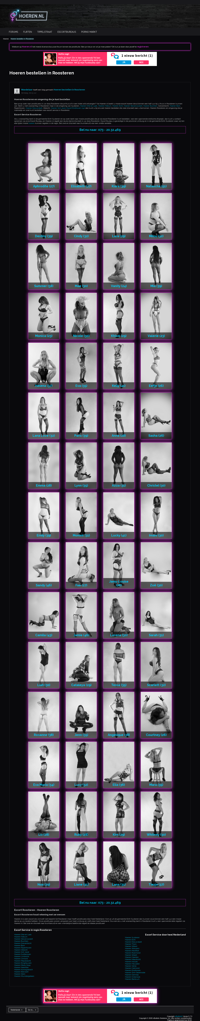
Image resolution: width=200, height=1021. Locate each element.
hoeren (32, 123)
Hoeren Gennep (132, 975)
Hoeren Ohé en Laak (88, 106)
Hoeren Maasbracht (22, 961)
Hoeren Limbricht (21, 956)
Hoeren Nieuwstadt (34, 108)
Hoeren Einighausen (23, 963)
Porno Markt (89, 32)
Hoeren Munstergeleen (24, 976)
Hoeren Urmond (21, 959)
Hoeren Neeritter (21, 967)
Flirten (27, 32)
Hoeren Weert (131, 955)
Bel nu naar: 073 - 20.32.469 (100, 130)
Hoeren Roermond (132, 953)
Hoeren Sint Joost (58, 108)
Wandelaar (26, 89)
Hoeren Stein (19, 974)
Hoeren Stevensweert (133, 106)
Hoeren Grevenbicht (22, 943)
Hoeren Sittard (131, 946)
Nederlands (16, 1010)
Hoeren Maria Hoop (22, 965)
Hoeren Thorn (131, 944)
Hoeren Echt (117, 106)
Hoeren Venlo (130, 966)
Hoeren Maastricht (133, 959)
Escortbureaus (67, 32)
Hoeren (6, 39)
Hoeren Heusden (132, 964)
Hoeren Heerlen (132, 957)
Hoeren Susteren (132, 937)
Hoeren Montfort (132, 951)
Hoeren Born (175, 106)
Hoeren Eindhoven (133, 970)
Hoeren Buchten (150, 106)
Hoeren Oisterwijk (132, 977)
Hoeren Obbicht (21, 950)
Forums (13, 32)
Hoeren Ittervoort (21, 972)
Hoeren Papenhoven (22, 948)
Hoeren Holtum (104, 106)
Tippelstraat (44, 32)
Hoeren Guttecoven (22, 954)
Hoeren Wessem (132, 948)
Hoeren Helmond (132, 968)
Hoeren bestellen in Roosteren (22, 39)
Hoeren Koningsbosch (23, 969)
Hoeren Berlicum (132, 979)
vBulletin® (179, 1016)
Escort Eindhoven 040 (76, 108)
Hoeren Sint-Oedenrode (135, 972)
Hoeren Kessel (131, 961)
